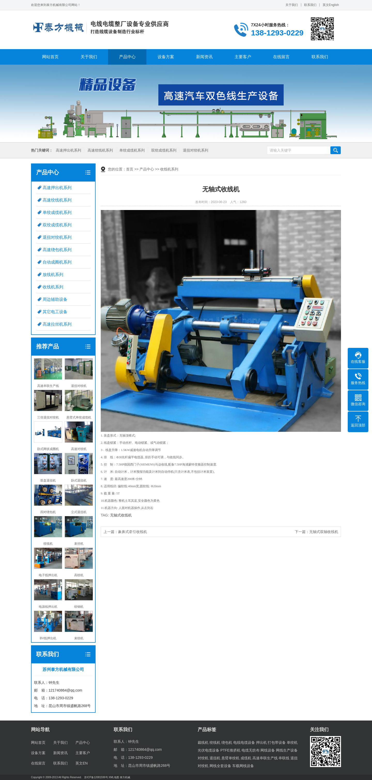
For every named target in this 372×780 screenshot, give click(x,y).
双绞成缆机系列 (163, 150)
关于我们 (291, 5)
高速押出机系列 (68, 150)
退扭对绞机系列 (195, 150)
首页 (129, 169)
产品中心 (127, 57)
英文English (331, 5)
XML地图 (114, 777)
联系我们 (310, 5)
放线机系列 (53, 274)
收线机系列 (53, 287)
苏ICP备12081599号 (96, 777)
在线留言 (281, 57)
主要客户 (243, 57)
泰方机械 (125, 777)
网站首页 (50, 57)
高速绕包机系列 (57, 250)
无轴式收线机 (121, 515)
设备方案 (166, 57)
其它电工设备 (55, 312)
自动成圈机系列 (57, 262)
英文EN (81, 763)
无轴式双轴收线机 (323, 532)
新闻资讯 (204, 57)
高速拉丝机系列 (57, 324)
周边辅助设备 (55, 299)
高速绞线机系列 (99, 150)
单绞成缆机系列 (131, 150)
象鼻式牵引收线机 (132, 532)
